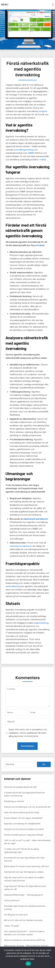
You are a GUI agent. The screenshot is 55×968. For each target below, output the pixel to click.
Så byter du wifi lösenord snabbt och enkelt (24, 829)
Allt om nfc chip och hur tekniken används (23, 920)
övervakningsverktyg (23, 149)
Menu (4, 4)
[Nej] (51, 957)
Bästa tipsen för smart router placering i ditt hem (26, 866)
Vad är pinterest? (12, 900)
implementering (41, 623)
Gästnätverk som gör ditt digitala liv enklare (24, 872)
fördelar (40, 245)
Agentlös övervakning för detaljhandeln (22, 823)
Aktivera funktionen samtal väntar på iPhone (24, 940)
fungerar (43, 111)
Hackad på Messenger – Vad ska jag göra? (23, 895)
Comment (28, 696)
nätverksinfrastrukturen (35, 519)
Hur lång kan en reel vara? (16, 915)
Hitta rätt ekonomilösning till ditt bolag (21, 812)
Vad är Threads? (11, 926)
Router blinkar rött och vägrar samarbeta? (23, 818)
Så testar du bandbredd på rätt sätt (20, 787)
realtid (43, 159)
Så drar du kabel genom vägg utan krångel (23, 835)
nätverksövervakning (19, 546)
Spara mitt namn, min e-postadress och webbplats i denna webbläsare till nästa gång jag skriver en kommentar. (28, 732)
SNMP (31, 153)
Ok (28, 964)
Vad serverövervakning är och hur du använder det (27, 807)
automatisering (13, 586)
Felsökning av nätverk (14, 801)
